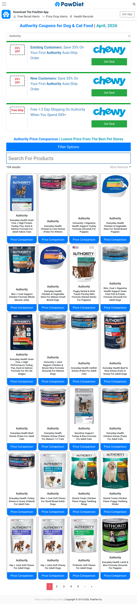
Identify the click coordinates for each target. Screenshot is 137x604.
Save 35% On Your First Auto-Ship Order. (57, 52)
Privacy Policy (57, 599)
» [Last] (91, 586)
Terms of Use (41, 599)
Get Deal (109, 61)
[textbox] (68, 158)
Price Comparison (22, 239)
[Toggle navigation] (4, 4)
